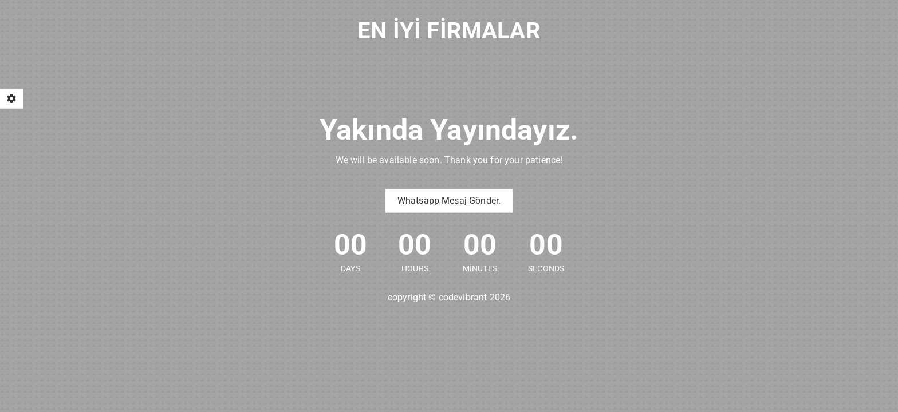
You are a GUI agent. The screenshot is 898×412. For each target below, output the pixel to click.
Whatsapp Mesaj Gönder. (449, 200)
